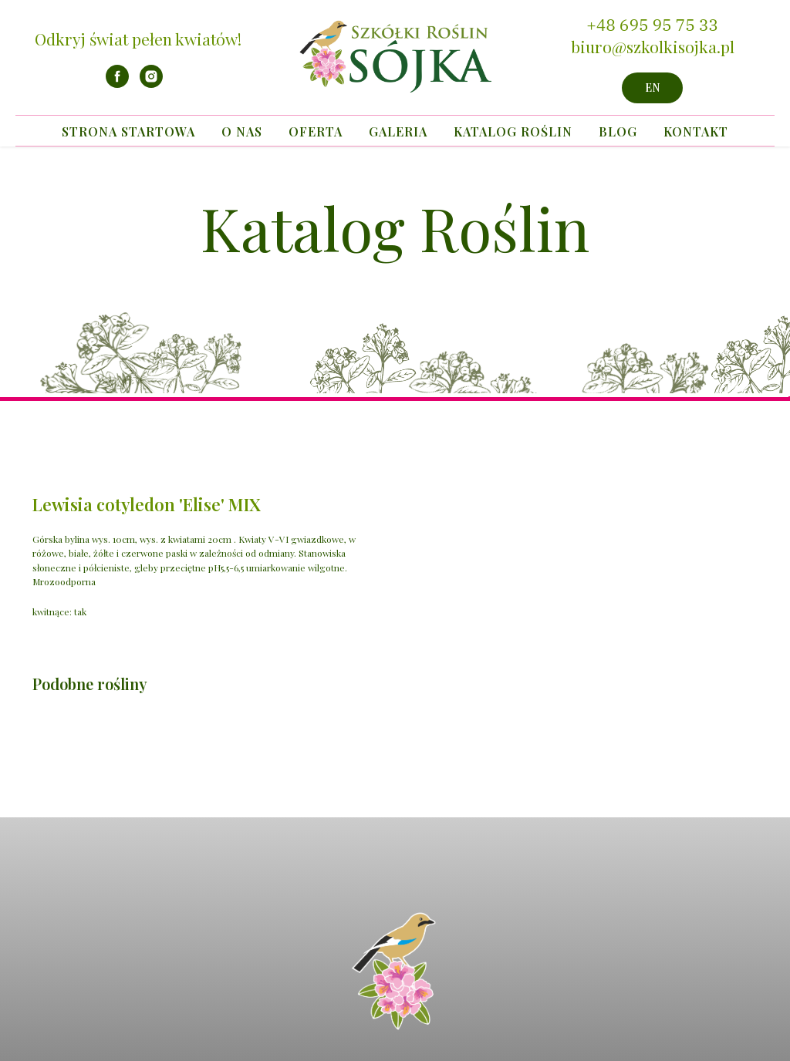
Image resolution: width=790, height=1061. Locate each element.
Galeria (398, 131)
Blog (618, 131)
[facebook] (117, 83)
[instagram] (151, 83)
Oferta (316, 131)
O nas (241, 131)
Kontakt (695, 131)
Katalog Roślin (513, 131)
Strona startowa (128, 131)
